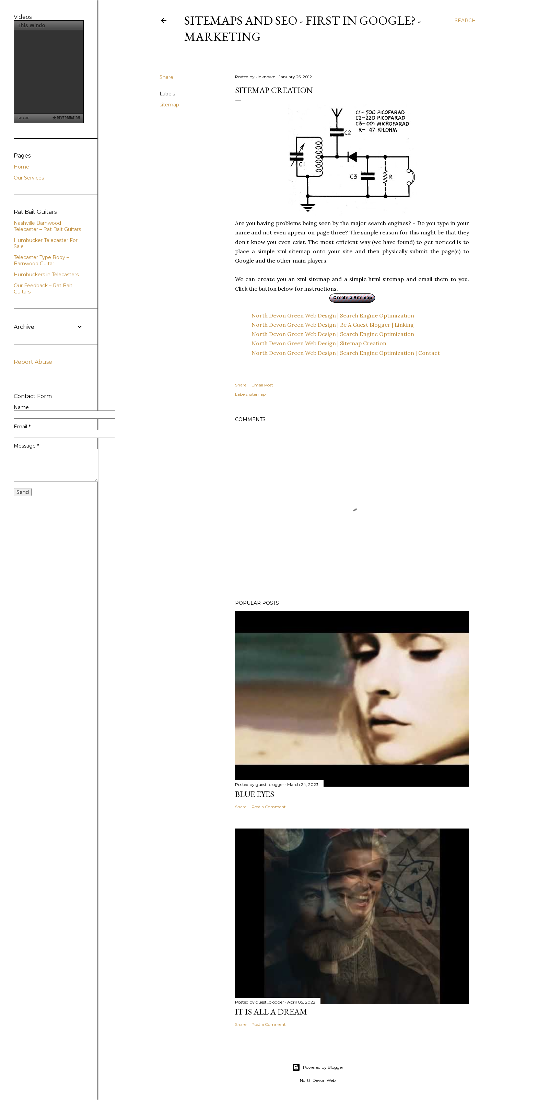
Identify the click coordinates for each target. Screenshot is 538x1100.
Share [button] (166, 77)
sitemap (169, 105)
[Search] (465, 20)
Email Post (262, 384)
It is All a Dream (271, 1011)
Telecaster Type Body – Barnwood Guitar (41, 260)
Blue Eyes (254, 794)
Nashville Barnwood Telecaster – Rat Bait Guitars (47, 226)
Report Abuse (33, 362)
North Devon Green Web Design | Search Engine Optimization (333, 315)
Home (21, 167)
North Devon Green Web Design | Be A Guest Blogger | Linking (333, 324)
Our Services (29, 178)
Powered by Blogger (317, 1067)
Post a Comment (269, 806)
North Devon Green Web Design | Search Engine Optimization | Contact (346, 352)
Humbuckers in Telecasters (46, 274)
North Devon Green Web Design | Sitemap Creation (319, 343)
